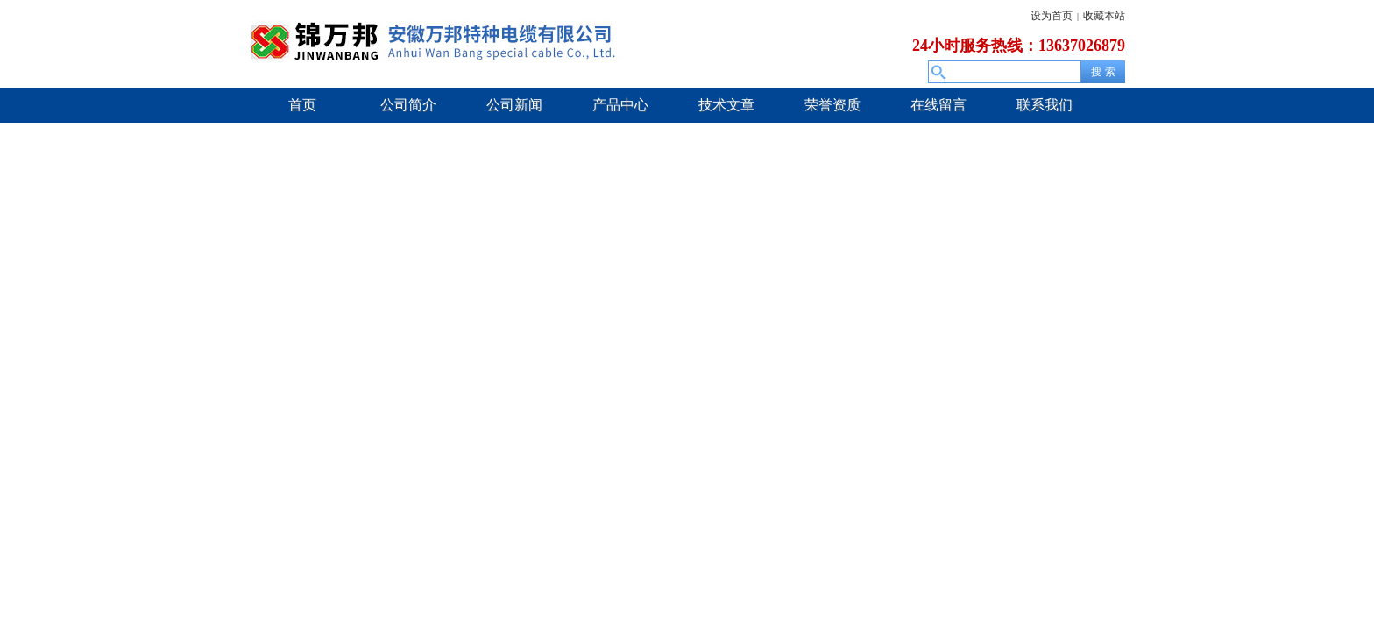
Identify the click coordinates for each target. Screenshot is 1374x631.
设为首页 (1051, 16)
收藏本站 (1104, 16)
